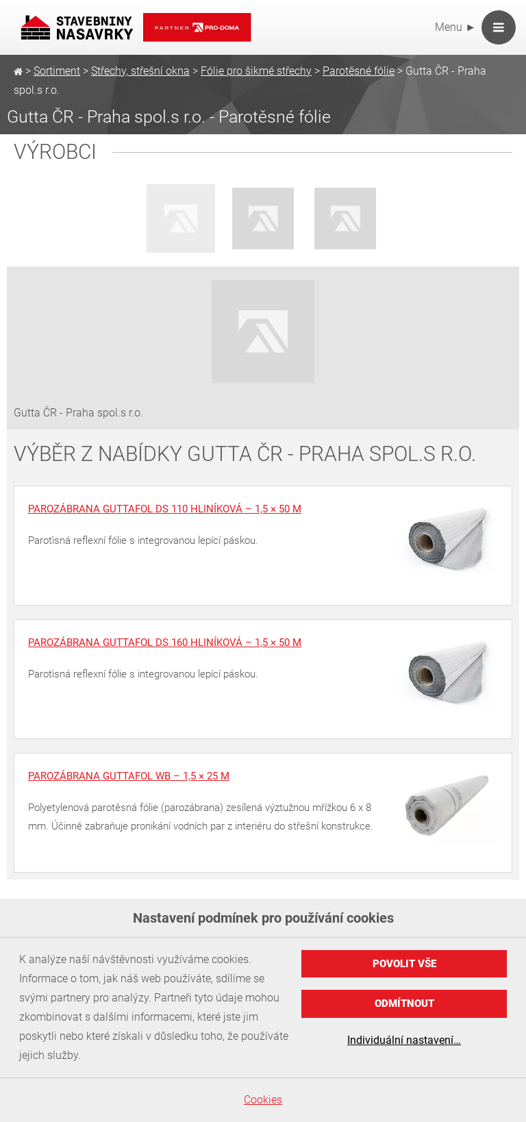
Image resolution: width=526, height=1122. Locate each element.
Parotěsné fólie (358, 70)
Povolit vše (404, 964)
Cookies (263, 1099)
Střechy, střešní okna (140, 70)
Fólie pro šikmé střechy (256, 70)
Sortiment (57, 70)
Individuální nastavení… (404, 1040)
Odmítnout (404, 1003)
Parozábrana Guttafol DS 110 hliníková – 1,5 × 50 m (164, 509)
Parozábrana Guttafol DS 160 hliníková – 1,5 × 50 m (164, 642)
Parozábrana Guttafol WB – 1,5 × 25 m (128, 776)
